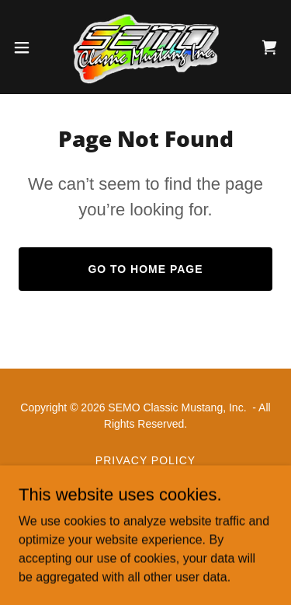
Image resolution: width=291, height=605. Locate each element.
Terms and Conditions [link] (145, 479)
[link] (145, 47)
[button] (27, 47)
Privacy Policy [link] (145, 460)
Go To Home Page (145, 269)
